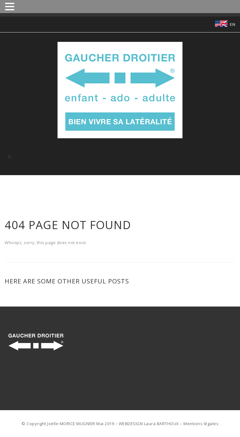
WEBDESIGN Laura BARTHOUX (149, 423)
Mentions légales (200, 423)
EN (232, 24)
